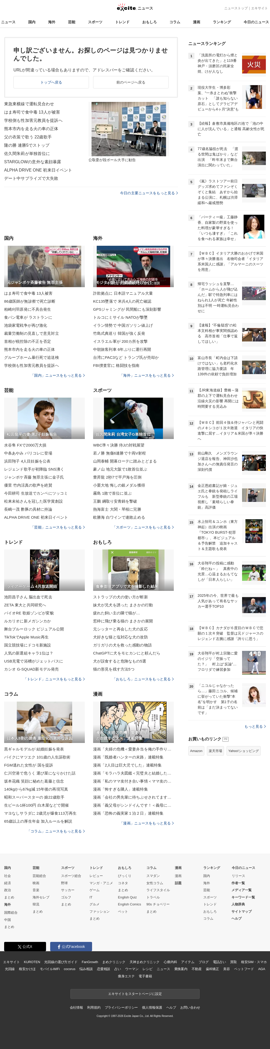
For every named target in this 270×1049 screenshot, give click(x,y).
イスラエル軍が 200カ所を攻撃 (120, 341)
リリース (238, 876)
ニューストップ (236, 8)
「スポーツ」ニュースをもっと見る (143, 527)
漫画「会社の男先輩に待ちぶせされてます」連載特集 (133, 797)
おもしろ (149, 22)
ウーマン (131, 969)
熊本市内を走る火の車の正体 (31, 129)
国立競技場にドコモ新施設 (27, 645)
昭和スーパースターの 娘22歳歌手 (34, 797)
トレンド (122, 22)
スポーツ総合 (71, 876)
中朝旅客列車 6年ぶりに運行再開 (122, 349)
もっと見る (255, 726)
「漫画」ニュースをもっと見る (146, 823)
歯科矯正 (212, 969)
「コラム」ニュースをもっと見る (56, 831)
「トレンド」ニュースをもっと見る (54, 679)
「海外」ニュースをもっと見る (146, 375)
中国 (7, 920)
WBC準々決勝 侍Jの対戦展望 (118, 445)
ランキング (222, 22)
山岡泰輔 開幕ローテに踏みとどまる (125, 461)
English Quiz (127, 897)
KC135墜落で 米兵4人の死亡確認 (122, 301)
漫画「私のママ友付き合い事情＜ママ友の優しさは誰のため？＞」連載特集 (133, 781)
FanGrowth (90, 962)
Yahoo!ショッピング (243, 751)
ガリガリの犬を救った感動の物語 (122, 645)
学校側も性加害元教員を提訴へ (33, 120)
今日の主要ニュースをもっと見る (149, 193)
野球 (64, 883)
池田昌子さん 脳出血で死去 (28, 597)
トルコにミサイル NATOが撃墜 (120, 317)
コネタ (123, 883)
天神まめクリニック (145, 962)
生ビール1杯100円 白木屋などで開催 (36, 805)
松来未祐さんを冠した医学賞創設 (33, 501)
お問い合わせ (190, 1007)
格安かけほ (27, 969)
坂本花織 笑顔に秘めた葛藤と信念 (34, 781)
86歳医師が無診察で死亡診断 (29, 301)
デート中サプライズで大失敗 (31, 178)
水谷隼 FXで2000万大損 (25, 445)
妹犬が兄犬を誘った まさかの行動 (123, 605)
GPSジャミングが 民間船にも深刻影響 (127, 309)
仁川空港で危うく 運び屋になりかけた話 (40, 773)
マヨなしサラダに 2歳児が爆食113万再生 (40, 813)
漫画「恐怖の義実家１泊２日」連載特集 (128, 813)
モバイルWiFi (50, 969)
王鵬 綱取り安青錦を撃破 (115, 501)
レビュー (96, 876)
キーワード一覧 (243, 897)
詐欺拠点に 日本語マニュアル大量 (123, 293)
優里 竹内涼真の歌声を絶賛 (28, 485)
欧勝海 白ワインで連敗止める (119, 517)
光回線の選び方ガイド (61, 962)
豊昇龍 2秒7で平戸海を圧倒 (117, 477)
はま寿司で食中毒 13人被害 (28, 293)
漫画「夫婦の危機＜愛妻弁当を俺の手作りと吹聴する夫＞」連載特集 (133, 749)
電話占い (219, 962)
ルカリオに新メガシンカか (27, 621)
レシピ (147, 969)
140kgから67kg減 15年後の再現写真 (36, 789)
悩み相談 (86, 969)
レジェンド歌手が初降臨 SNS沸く (34, 469)
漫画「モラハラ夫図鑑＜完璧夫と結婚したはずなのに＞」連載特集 (133, 773)
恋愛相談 (103, 969)
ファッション (99, 911)
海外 (51, 22)
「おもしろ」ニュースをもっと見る (143, 679)
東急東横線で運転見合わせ (29, 104)
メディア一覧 (241, 890)
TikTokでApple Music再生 (26, 637)
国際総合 (11, 912)
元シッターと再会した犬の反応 (120, 629)
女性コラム (154, 883)
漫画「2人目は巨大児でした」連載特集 (127, 765)
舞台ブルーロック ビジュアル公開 (34, 629)
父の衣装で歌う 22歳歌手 (28, 137)
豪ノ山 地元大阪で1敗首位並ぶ (120, 469)
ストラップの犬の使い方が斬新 (120, 597)
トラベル (153, 897)
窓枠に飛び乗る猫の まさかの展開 (123, 621)
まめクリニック (113, 962)
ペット (123, 911)
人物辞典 (238, 904)
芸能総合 (39, 876)
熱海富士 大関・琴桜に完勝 (117, 509)
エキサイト (259, 8)
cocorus (70, 969)
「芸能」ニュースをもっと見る (58, 527)
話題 (178, 883)
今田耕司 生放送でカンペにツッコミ (36, 493)
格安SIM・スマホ (254, 962)
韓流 (36, 904)
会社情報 (76, 1007)
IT (91, 897)
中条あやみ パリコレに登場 (28, 453)
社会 (7, 876)
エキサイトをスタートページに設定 (135, 994)
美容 (226, 969)
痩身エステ (126, 976)
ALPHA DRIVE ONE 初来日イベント (38, 170)
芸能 (71, 22)
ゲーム (94, 890)
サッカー (67, 890)
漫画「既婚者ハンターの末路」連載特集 (128, 757)
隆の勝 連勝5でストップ (26, 145)
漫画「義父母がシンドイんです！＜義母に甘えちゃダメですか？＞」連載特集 (133, 805)
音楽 (36, 890)
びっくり (124, 876)
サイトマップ (241, 911)
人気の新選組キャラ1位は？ (28, 653)
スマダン (153, 876)
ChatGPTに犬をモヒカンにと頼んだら (126, 653)
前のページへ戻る (131, 82)
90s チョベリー (158, 904)
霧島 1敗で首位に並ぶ (112, 493)
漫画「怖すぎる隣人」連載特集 (120, 789)
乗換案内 (181, 969)
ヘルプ (236, 918)
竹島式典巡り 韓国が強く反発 (119, 333)
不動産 (197, 969)
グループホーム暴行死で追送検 (31, 357)
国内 (31, 22)
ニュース (8, 22)
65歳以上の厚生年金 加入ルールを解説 (38, 821)
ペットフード (244, 969)
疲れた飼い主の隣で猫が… (116, 613)
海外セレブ (41, 897)
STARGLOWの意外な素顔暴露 (32, 162)
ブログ (204, 962)
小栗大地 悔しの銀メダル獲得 (119, 485)
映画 (36, 883)
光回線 (10, 969)
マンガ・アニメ (101, 883)
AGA (261, 969)
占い (117, 969)
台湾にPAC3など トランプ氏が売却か (126, 357)
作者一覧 (238, 883)
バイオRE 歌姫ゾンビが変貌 (29, 613)
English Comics (129, 904)
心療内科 (170, 962)
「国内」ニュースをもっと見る (58, 375)
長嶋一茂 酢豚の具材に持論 (28, 509)
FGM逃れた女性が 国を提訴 (28, 765)
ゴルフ (66, 897)
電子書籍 (145, 976)
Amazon (196, 751)
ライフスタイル (158, 890)
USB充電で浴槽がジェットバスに (33, 661)
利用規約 (93, 1007)
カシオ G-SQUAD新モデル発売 (31, 669)
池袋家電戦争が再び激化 (25, 325)
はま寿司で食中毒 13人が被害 (32, 112)
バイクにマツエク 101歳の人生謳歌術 (37, 757)
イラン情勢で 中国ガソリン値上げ (123, 325)
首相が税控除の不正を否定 (27, 341)
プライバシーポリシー (121, 1007)
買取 (233, 962)
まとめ (9, 897)
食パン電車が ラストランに (28, 317)
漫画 (196, 22)
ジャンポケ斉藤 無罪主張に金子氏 (34, 477)
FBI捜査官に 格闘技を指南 (116, 365)
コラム (174, 22)
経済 (7, 883)
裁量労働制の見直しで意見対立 (31, 333)
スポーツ (95, 22)
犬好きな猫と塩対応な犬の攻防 (120, 637)
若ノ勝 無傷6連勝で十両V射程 (119, 453)
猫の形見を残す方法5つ (113, 669)
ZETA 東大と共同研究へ (25, 605)
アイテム (187, 962)
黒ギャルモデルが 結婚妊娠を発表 (34, 749)
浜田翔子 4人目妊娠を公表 (27, 461)
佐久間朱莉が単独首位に (27, 153)
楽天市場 (215, 751)
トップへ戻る (51, 82)
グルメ (94, 904)
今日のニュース (256, 22)
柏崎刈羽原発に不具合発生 (27, 309)
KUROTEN (32, 962)
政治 (7, 890)
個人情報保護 (152, 1007)
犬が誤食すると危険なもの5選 (119, 661)
